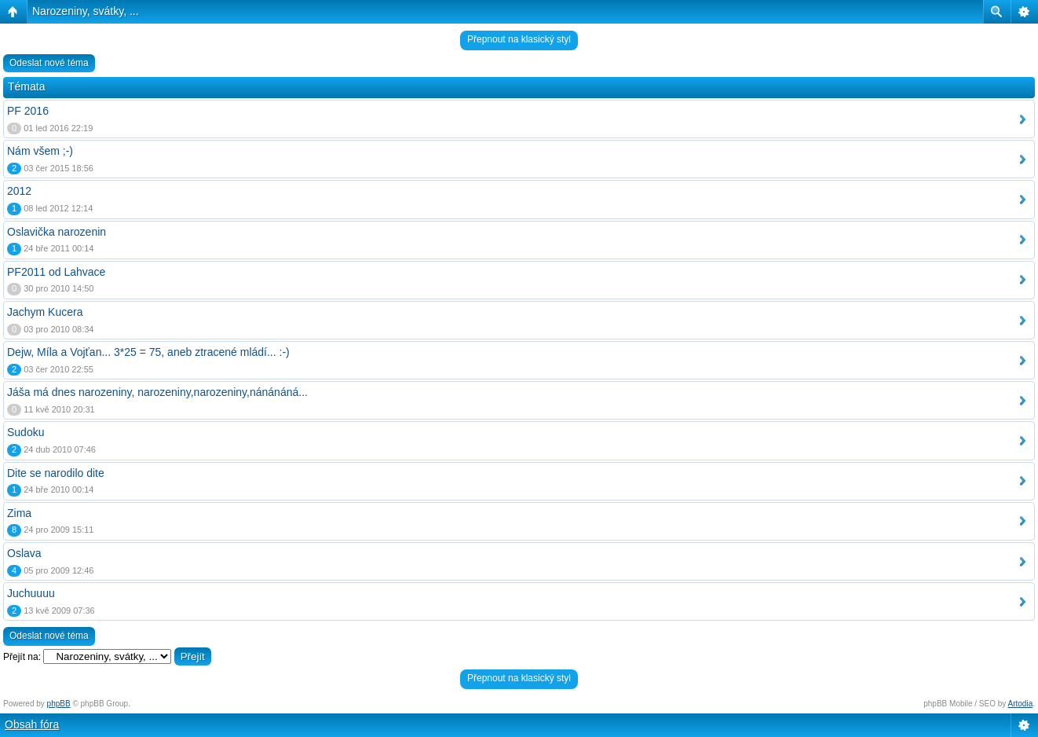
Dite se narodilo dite (55, 473)
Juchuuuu (31, 593)
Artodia (1020, 703)
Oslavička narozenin (56, 232)
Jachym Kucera (44, 312)
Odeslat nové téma (49, 62)
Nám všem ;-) (40, 151)
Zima (19, 513)
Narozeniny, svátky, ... (85, 11)
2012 (19, 191)
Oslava (24, 553)
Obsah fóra (32, 724)
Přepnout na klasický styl (519, 39)
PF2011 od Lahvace (56, 272)
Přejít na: (22, 656)
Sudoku (25, 432)
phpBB (59, 703)
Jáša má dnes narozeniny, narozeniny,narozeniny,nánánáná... (157, 392)
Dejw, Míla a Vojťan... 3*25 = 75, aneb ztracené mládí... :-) (148, 352)
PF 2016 (28, 110)
